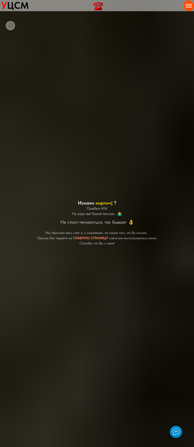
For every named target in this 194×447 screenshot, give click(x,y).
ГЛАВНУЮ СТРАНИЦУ (90, 238)
